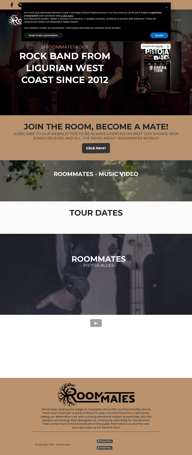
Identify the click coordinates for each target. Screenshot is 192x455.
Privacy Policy (106, 441)
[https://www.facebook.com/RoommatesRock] (11, 4)
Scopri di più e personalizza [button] (43, 35)
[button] (166, 7)
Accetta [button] (159, 35)
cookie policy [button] (67, 15)
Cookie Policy (105, 448)
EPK (178, 20)
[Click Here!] (96, 148)
